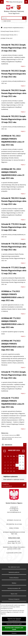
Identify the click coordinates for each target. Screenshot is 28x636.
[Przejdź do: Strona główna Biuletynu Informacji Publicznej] (1, 27)
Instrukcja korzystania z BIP (14, 588)
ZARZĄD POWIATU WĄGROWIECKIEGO (13, 27)
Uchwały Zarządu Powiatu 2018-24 (9, 31)
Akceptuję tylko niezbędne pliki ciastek (14, 628)
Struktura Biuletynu (14, 577)
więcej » (23, 66)
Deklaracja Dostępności (14, 599)
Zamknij (14, 633)
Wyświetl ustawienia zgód (14, 624)
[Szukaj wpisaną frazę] (24, 18)
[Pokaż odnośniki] (2, 2)
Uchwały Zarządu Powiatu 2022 (9, 35)
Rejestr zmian (14, 593)
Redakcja (14, 583)
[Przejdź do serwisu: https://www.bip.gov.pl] (14, 2)
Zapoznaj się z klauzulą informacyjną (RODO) (14, 619)
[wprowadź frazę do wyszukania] (11, 18)
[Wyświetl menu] (26, 2)
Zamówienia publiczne (14, 572)
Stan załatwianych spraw (14, 567)
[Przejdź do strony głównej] (14, 10)
